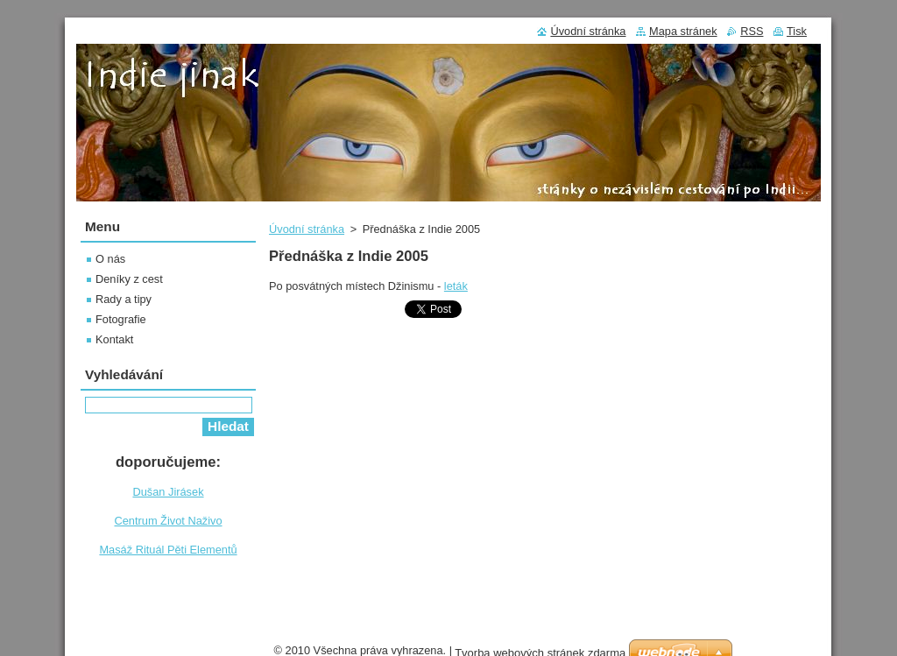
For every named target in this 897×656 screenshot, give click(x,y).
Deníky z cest (129, 279)
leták (456, 286)
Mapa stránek (683, 31)
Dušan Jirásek (167, 491)
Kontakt (114, 339)
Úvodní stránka (306, 229)
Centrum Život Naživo (168, 520)
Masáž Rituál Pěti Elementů (168, 549)
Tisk (797, 31)
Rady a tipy (123, 299)
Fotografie (120, 319)
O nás (110, 258)
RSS (751, 31)
